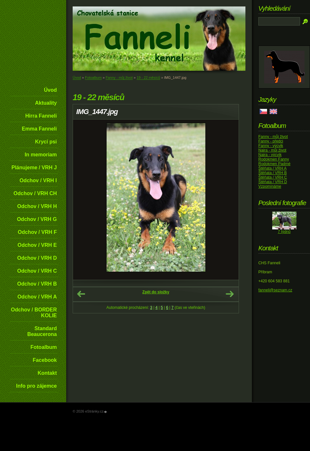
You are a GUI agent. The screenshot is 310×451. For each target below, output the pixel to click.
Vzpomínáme (269, 186)
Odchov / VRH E (37, 245)
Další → (229, 294)
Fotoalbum (43, 347)
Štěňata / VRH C (272, 177)
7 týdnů (284, 231)
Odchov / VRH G (37, 219)
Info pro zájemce (36, 386)
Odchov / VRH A (37, 296)
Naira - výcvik (270, 154)
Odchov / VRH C (37, 271)
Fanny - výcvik (270, 145)
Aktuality (46, 103)
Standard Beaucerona (42, 331)
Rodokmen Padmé (274, 164)
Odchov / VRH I (38, 180)
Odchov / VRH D (37, 258)
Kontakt (47, 373)
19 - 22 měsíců (148, 77)
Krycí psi (46, 141)
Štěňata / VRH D (272, 182)
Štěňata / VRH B (272, 173)
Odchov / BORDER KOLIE (34, 312)
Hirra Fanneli (41, 116)
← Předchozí (81, 294)
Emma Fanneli (39, 128)
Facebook (45, 360)
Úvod (50, 90)
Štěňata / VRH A (272, 168)
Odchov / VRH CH (35, 193)
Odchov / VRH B (37, 284)
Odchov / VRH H (37, 206)
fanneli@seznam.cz (275, 290)
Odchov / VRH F (37, 232)
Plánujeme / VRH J (34, 167)
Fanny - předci (270, 141)
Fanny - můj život (119, 77)
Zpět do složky (155, 292)
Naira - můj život (272, 150)
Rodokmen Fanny (273, 159)
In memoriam (41, 154)
